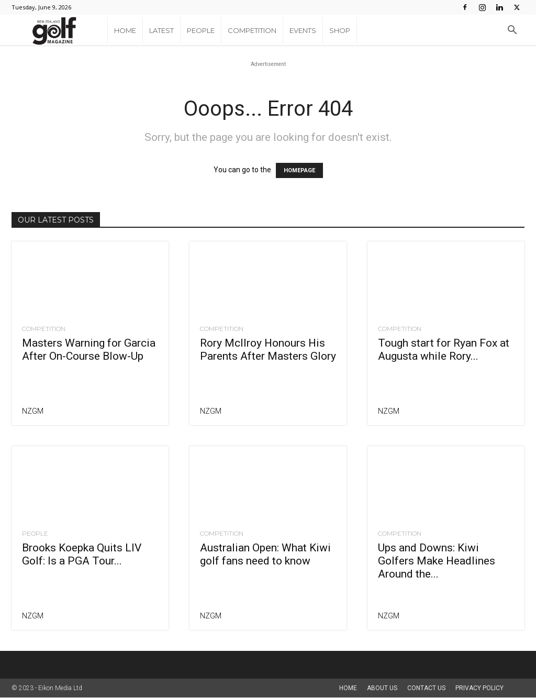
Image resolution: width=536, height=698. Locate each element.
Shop (339, 30)
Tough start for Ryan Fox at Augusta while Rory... (443, 349)
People (201, 30)
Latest (161, 30)
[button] (511, 31)
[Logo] (59, 31)
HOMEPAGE (299, 170)
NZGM (32, 411)
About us (382, 688)
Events (302, 30)
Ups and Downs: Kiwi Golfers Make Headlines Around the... (436, 560)
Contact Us (426, 688)
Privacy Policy (479, 688)
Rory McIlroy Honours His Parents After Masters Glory (268, 349)
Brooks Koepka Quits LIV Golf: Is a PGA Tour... (81, 554)
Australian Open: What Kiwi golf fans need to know (265, 554)
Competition (252, 30)
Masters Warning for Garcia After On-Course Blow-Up (88, 349)
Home (125, 30)
